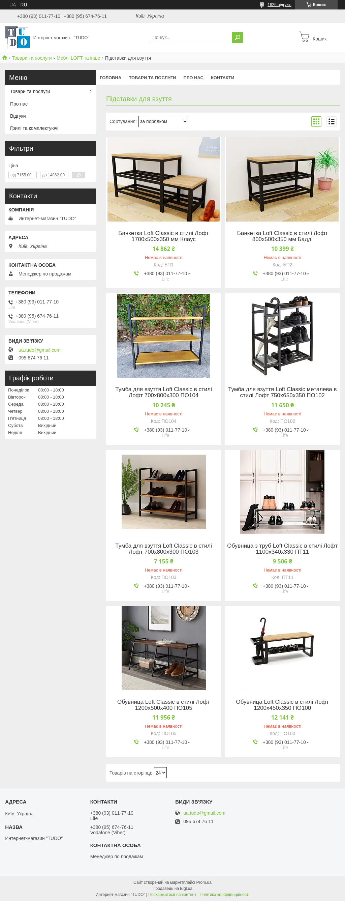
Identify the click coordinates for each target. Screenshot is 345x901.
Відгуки (18, 116)
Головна (110, 77)
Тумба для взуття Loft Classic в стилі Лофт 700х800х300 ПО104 (163, 392)
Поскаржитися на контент (172, 894)
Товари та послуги (32, 58)
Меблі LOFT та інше (78, 58)
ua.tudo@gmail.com (40, 350)
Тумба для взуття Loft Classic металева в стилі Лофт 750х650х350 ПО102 (282, 392)
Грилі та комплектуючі (34, 128)
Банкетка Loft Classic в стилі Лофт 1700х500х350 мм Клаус (163, 236)
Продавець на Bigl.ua (172, 888)
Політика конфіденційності (224, 894)
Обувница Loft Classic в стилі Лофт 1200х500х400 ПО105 (163, 705)
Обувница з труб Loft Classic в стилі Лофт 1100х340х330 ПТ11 (282, 549)
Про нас (193, 77)
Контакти (222, 77)
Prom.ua (204, 882)
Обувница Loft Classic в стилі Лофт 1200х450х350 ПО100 (282, 705)
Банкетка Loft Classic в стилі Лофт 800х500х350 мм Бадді (282, 236)
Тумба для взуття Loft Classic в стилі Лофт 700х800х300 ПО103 (163, 549)
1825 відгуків (279, 4)
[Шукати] (237, 37)
